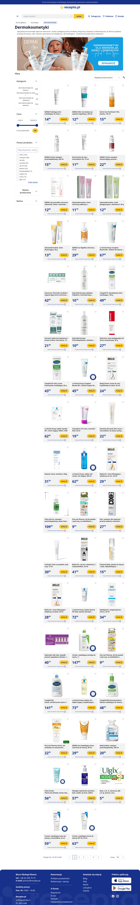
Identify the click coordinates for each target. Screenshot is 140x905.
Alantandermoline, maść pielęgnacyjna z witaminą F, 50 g (112, 203)
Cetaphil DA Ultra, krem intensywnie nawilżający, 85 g (56, 384)
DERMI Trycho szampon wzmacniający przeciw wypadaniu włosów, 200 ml (110, 158)
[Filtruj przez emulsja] (22, 163)
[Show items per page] (120, 857)
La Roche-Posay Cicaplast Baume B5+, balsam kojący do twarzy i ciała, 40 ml (83, 384)
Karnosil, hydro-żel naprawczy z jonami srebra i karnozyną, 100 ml (56, 339)
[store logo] (70, 7)
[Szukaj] (71, 16)
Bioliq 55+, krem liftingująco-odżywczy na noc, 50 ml (110, 475)
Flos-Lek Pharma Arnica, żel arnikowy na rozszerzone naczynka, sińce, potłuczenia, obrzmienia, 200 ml (55, 747)
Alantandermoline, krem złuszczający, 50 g (54, 249)
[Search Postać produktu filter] (27, 150)
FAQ (85, 881)
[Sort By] (107, 77)
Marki (85, 884)
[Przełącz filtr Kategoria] (27, 82)
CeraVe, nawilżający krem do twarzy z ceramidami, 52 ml (55, 837)
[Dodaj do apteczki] (68, 85)
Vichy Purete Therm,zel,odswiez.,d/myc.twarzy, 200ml (57, 792)
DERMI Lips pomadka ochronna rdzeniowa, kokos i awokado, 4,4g (56, 203)
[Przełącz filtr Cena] (27, 115)
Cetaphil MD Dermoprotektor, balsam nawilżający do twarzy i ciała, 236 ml (111, 701)
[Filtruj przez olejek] (22, 174)
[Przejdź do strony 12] (88, 857)
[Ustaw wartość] (35, 130)
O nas (53, 895)
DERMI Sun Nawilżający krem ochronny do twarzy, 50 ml (83, 747)
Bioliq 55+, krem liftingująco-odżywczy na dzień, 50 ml (55, 611)
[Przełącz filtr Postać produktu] (27, 143)
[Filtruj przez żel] (21, 160)
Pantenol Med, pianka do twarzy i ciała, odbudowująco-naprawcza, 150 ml (112, 566)
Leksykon (87, 887)
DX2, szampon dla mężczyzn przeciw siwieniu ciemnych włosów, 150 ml (110, 520)
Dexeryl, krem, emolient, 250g (56, 474)
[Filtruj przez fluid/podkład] (24, 171)
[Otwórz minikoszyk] (119, 16)
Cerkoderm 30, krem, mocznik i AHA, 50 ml (83, 430)
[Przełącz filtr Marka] (27, 201)
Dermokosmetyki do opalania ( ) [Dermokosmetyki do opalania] (27, 99)
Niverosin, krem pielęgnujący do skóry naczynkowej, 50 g (112, 339)
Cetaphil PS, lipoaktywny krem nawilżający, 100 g (111, 294)
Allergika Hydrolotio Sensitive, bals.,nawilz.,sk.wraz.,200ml (83, 792)
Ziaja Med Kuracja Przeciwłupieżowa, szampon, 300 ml (82, 339)
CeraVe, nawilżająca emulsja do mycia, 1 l (84, 656)
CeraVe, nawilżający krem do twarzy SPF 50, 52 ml (82, 837)
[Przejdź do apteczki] (108, 16)
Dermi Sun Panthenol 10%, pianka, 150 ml (110, 113)
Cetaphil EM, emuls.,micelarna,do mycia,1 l (56, 701)
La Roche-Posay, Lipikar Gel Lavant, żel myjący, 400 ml (82, 475)
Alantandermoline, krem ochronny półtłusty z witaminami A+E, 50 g (81, 203)
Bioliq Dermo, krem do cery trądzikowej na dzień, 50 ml (110, 384)
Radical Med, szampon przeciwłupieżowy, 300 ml (109, 747)
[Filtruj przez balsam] (22, 168)
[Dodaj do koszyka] (64, 119)
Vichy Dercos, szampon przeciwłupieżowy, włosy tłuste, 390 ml (56, 520)
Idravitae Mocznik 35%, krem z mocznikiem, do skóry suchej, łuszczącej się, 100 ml (111, 430)
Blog (85, 878)
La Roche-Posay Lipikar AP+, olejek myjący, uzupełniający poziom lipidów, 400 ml (82, 701)
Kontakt (54, 898)
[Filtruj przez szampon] (23, 157)
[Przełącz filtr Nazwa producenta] (27, 191)
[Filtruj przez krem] (22, 155)
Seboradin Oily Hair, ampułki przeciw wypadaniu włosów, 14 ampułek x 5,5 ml (56, 656)
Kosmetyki (34, 23)
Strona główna (21, 23)
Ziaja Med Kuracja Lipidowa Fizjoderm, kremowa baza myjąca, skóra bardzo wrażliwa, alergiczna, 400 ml (83, 294)
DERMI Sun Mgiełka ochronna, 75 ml (83, 249)
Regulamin (56, 892)
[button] (65, 123)
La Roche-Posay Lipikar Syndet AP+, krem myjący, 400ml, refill (56, 430)
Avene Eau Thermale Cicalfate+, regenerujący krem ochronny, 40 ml (56, 294)
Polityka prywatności (60, 878)
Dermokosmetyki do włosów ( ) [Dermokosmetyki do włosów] (27, 104)
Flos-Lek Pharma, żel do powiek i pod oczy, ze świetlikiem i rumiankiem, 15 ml (111, 656)
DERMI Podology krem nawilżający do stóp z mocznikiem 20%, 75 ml (53, 113)
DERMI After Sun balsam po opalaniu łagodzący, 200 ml (82, 113)
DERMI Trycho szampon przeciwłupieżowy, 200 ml (54, 158)
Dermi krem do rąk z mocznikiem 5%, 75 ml (80, 158)
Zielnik (86, 890)
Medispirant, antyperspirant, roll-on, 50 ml (110, 611)
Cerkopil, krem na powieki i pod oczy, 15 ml (56, 566)
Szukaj (79, 16)
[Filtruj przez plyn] (21, 179)
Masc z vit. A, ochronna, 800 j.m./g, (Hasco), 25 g (110, 792)
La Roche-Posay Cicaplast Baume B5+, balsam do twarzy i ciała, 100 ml (111, 249)
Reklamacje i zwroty (60, 881)
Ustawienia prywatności (62, 901)
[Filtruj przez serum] (22, 166)
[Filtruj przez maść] (21, 177)
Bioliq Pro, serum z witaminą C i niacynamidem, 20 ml (84, 566)
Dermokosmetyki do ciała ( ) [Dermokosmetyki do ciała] (27, 94)
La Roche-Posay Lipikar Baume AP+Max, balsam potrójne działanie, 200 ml (83, 611)
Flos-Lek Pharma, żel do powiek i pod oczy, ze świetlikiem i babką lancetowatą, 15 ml (84, 520)
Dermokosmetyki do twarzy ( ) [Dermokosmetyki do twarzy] (27, 89)
